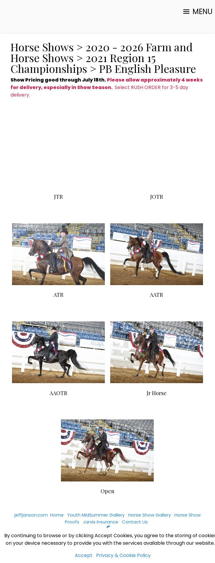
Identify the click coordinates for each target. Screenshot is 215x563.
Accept (83, 555)
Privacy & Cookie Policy (123, 555)
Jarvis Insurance (100, 522)
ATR (58, 294)
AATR (156, 294)
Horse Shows (42, 47)
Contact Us (135, 522)
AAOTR (58, 393)
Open (107, 491)
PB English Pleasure (147, 68)
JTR (58, 196)
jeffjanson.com (31, 515)
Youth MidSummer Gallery (96, 515)
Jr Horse (157, 393)
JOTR (156, 196)
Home (57, 515)
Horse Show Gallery (149, 515)
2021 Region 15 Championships (83, 63)
